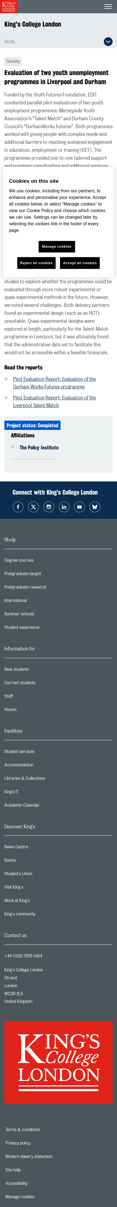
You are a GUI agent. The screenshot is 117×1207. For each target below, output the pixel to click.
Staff (30, 697)
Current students (41, 684)
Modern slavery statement (47, 1156)
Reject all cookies (36, 263)
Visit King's (35, 888)
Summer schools (41, 615)
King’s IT (33, 793)
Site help (32, 1170)
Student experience (43, 628)
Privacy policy (36, 1143)
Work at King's (38, 902)
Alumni (32, 711)
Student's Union (40, 875)
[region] (58, 222)
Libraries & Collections (46, 779)
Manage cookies (38, 1197)
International (37, 602)
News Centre (38, 848)
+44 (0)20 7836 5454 (23, 956)
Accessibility (35, 1183)
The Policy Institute (39, 447)
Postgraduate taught (44, 575)
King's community (41, 915)
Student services (41, 753)
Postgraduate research (47, 588)
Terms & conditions (41, 1130)
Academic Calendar (43, 806)
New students (38, 670)
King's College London (32, 24)
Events (31, 861)
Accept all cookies (80, 263)
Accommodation (40, 766)
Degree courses (40, 561)
